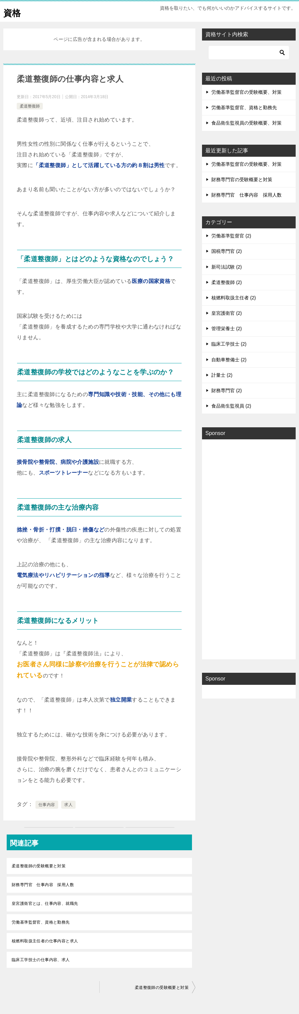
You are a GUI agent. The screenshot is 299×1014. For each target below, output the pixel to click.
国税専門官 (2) (226, 251)
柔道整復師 (30, 106)
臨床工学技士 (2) (228, 344)
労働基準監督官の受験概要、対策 (246, 92)
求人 (68, 804)
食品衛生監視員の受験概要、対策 (246, 123)
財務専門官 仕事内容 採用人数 (43, 884)
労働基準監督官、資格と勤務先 (41, 922)
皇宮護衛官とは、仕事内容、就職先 (45, 903)
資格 (13, 11)
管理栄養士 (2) (226, 328)
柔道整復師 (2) (226, 282)
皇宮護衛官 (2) (226, 313)
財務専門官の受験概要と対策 (241, 179)
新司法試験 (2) (226, 267)
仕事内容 (46, 804)
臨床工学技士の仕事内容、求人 (41, 959)
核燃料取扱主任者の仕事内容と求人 (45, 941)
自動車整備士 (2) (228, 359)
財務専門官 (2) (226, 390)
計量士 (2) (221, 375)
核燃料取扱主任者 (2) (233, 297)
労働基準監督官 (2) (231, 235)
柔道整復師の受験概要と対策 (39, 866)
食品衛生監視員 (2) (231, 406)
